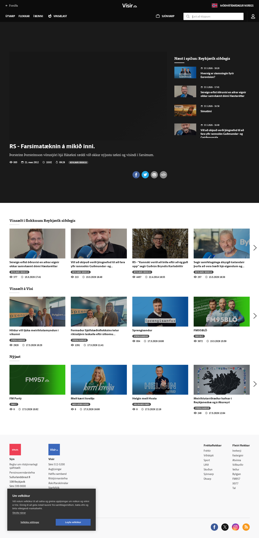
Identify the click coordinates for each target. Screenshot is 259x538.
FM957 (14, 404)
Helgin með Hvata (144, 398)
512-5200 (59, 464)
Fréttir (207, 451)
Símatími (206, 111)
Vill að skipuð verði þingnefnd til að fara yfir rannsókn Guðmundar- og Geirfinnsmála (222, 134)
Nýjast (14, 356)
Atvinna (236, 460)
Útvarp (207, 479)
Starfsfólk (53, 488)
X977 (235, 483)
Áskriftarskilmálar (58, 483)
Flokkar (24, 16)
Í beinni (38, 16)
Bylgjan (236, 474)
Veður (235, 469)
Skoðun (208, 469)
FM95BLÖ (200, 330)
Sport (207, 460)
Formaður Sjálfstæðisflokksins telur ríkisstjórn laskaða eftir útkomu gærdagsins (95, 334)
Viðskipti (209, 455)
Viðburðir (237, 465)
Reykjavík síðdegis (78, 162)
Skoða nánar (19, 512)
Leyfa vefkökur (73, 522)
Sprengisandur (18, 340)
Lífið (206, 465)
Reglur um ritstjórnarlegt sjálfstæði (23, 466)
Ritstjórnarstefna (58, 478)
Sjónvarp (209, 474)
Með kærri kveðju (82, 398)
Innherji (236, 451)
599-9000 (20, 486)
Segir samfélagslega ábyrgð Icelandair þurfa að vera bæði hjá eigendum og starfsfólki (219, 266)
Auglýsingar (55, 469)
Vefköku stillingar (30, 522)
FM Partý (15, 398)
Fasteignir (237, 455)
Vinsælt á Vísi (21, 288)
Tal (234, 488)
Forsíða (11, 5)
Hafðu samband (57, 474)
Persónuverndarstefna (22, 473)
